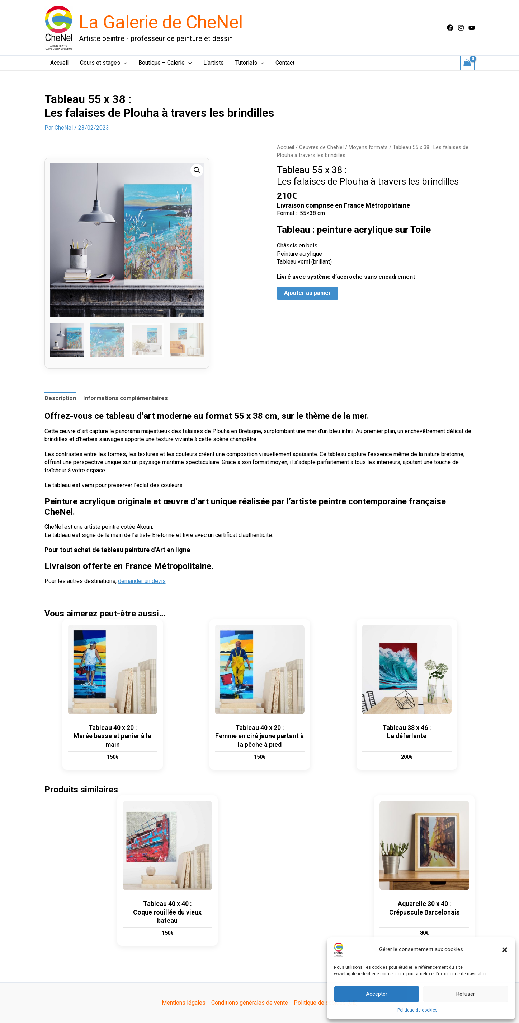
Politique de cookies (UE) (326, 1002)
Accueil (59, 62)
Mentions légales (184, 1002)
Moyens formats (368, 147)
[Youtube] (471, 27)
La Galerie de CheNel (161, 22)
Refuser (465, 994)
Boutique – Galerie (165, 62)
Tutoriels (249, 62)
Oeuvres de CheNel (321, 147)
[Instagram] (461, 27)
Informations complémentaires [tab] (125, 398)
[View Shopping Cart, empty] (467, 63)
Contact (284, 62)
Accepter (376, 994)
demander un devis (142, 581)
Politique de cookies (417, 1010)
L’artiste (213, 62)
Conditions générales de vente (249, 1002)
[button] (504, 949)
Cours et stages (103, 62)
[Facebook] (450, 27)
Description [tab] (60, 398)
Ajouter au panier (307, 293)
